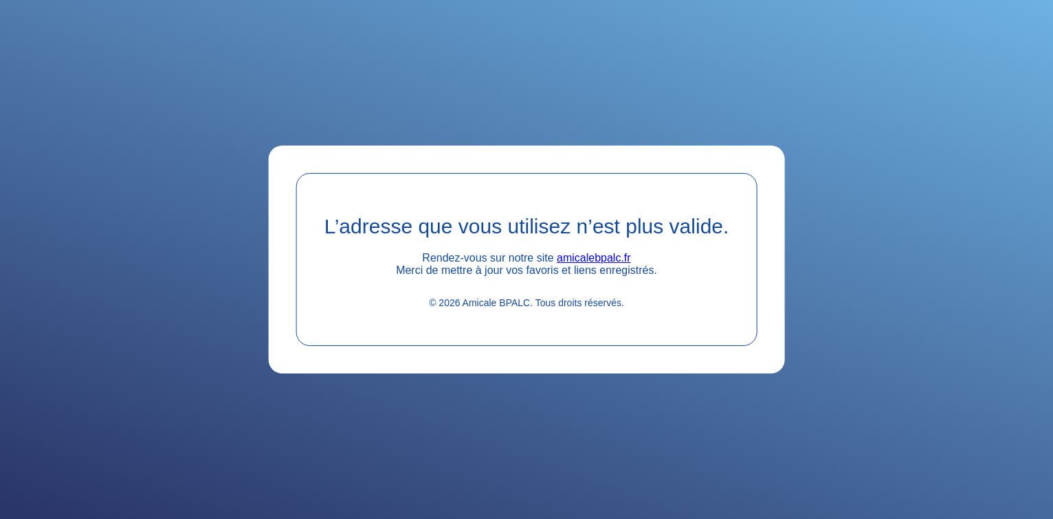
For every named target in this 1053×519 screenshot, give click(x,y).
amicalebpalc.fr (594, 258)
